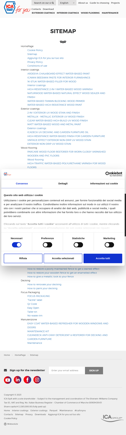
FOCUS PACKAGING (38, 296)
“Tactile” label (34, 300)
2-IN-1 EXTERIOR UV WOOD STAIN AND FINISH (53, 112)
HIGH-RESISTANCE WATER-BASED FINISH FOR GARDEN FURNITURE (66, 136)
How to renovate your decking (44, 284)
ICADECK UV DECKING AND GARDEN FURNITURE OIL (57, 132)
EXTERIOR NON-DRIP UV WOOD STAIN (49, 143)
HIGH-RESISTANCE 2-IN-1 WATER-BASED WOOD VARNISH (60, 89)
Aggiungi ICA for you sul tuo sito (45, 58)
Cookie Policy (35, 50)
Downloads (40, 414)
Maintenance (34, 343)
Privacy (29, 414)
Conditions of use (37, 65)
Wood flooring (35, 159)
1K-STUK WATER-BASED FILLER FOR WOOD (51, 81)
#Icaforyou (80, 410)
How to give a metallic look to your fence (50, 276)
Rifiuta (23, 258)
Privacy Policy (35, 62)
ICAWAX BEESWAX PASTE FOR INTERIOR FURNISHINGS (58, 77)
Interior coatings (36, 85)
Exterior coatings (36, 128)
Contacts (36, 9)
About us (83, 3)
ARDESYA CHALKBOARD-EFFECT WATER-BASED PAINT (58, 73)
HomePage (20, 355)
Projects (115, 3)
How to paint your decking (42, 288)
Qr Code (32, 303)
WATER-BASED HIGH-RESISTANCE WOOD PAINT (54, 104)
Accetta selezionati (63, 258)
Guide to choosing (99, 3)
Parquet (53, 410)
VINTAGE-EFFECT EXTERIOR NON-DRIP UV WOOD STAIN (59, 140)
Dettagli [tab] (63, 183)
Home (7, 355)
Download (48, 9)
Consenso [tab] (22, 183)
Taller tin (32, 311)
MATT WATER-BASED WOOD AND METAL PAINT (54, 124)
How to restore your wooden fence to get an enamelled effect (62, 272)
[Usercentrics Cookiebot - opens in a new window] (108, 174)
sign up (94, 370)
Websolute (11, 424)
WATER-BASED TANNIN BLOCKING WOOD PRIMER (56, 101)
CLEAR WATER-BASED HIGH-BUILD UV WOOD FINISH (57, 120)
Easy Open (33, 307)
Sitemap (32, 54)
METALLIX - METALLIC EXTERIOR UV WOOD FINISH (55, 116)
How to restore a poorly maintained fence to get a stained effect (63, 268)
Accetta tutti (103, 258)
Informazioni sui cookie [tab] (104, 183)
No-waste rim (34, 315)
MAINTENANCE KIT (38, 331)
